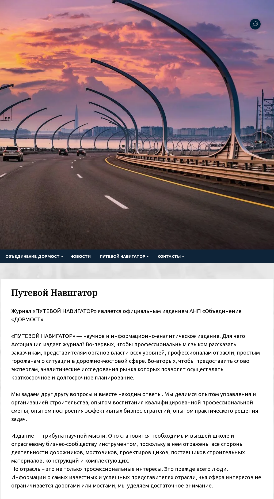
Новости (80, 256)
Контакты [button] (169, 256)
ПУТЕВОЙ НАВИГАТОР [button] (122, 256)
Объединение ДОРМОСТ (32, 256)
